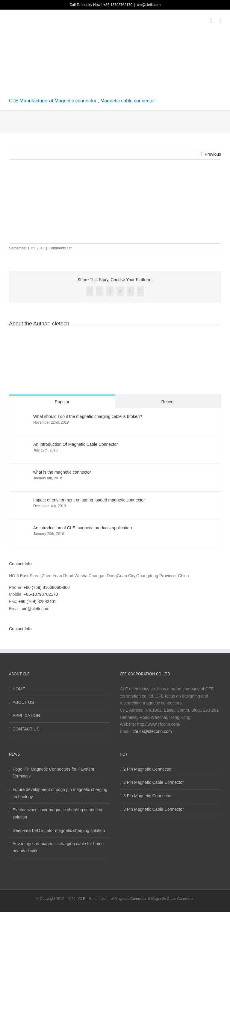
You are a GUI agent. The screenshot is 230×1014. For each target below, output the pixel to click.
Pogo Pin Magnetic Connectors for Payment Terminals (53, 773)
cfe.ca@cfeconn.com (152, 731)
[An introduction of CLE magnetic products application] (21, 528)
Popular (62, 401)
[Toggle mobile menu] (220, 21)
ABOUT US (23, 702)
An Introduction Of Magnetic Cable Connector (75, 444)
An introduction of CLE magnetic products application (82, 527)
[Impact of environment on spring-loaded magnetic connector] (21, 500)
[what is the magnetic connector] (21, 473)
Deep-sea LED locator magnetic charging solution (59, 830)
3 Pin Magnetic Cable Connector (153, 809)
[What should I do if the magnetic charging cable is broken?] (21, 417)
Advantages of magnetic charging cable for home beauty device (58, 847)
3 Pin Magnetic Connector (147, 795)
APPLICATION (26, 715)
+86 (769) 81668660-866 (46, 587)
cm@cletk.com (149, 5)
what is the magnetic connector (62, 472)
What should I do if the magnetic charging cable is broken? (87, 416)
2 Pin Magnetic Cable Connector (153, 782)
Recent (168, 401)
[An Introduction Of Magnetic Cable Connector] (21, 445)
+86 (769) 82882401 (37, 601)
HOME (19, 688)
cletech (60, 324)
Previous (213, 154)
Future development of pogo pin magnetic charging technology (60, 793)
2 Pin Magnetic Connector (147, 769)
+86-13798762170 (41, 594)
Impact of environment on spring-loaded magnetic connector (89, 500)
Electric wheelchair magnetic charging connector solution (57, 813)
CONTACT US (26, 729)
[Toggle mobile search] (211, 21)
